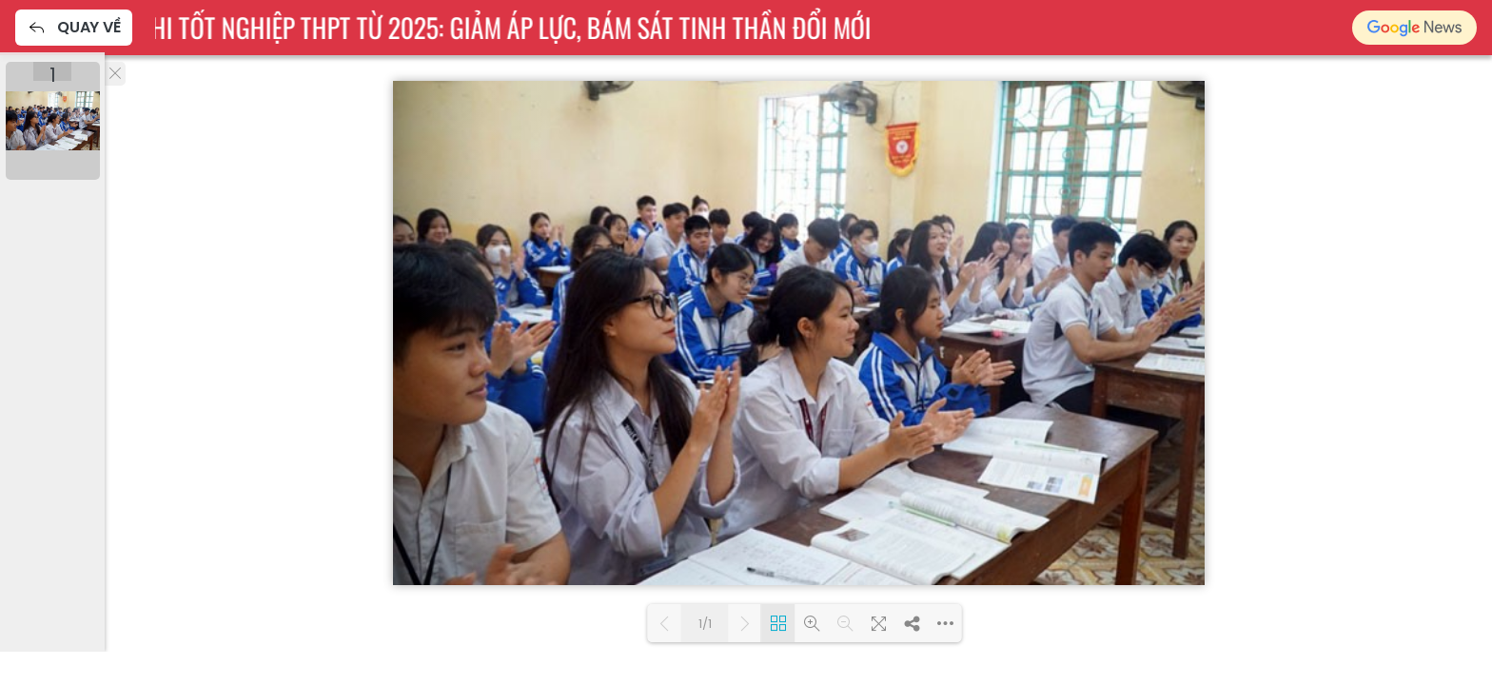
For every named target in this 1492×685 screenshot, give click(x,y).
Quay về (74, 27)
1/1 (705, 624)
